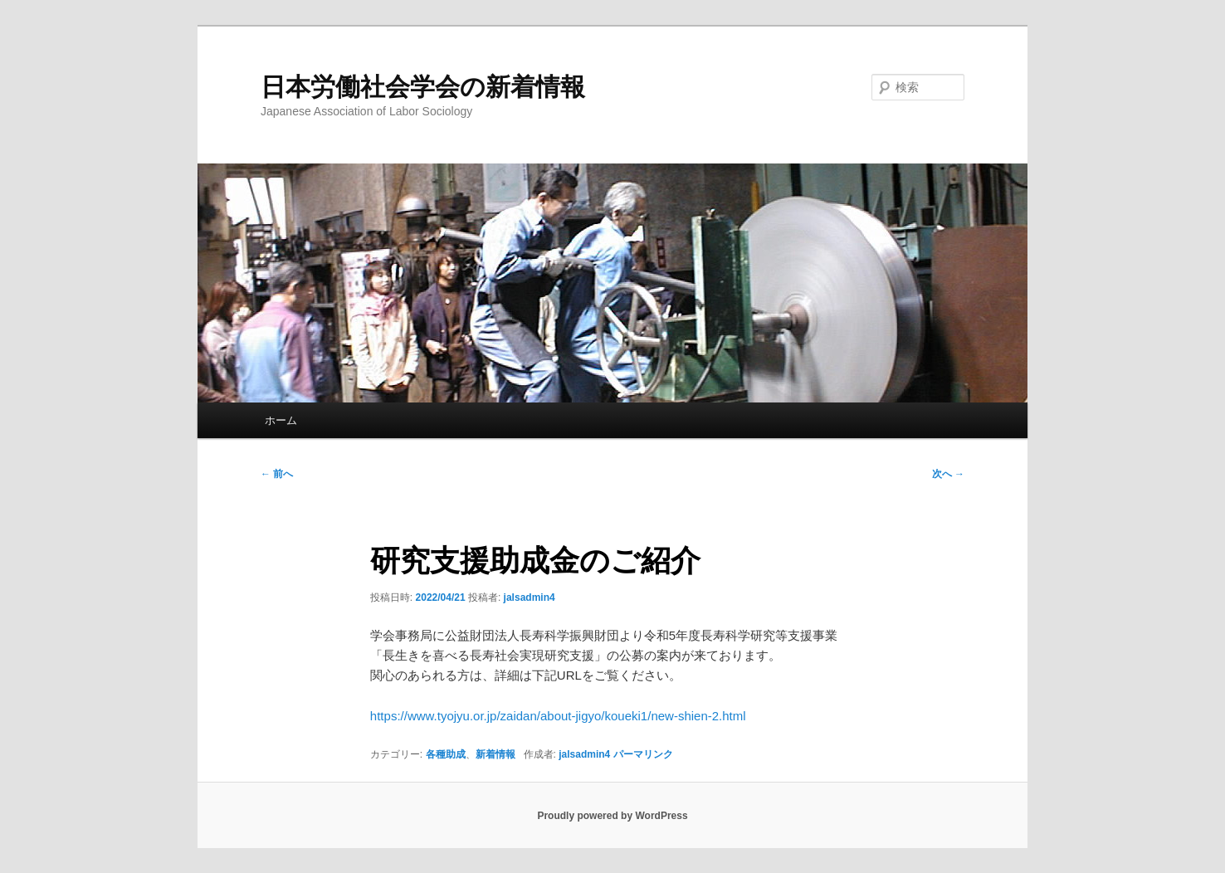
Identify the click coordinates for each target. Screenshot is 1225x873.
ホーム (281, 420)
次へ (948, 474)
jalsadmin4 (529, 597)
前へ (277, 474)
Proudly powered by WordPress (612, 816)
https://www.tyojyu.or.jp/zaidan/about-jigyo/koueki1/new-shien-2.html (558, 716)
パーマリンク (643, 754)
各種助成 (446, 754)
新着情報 (495, 754)
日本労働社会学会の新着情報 (423, 86)
